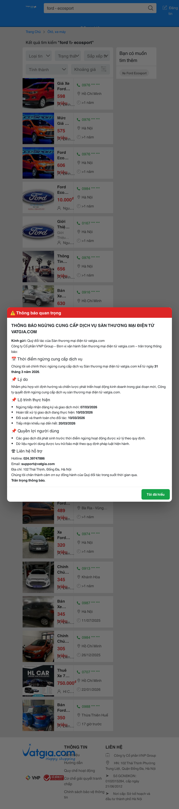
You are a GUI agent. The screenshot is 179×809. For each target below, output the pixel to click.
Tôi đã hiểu (156, 494)
